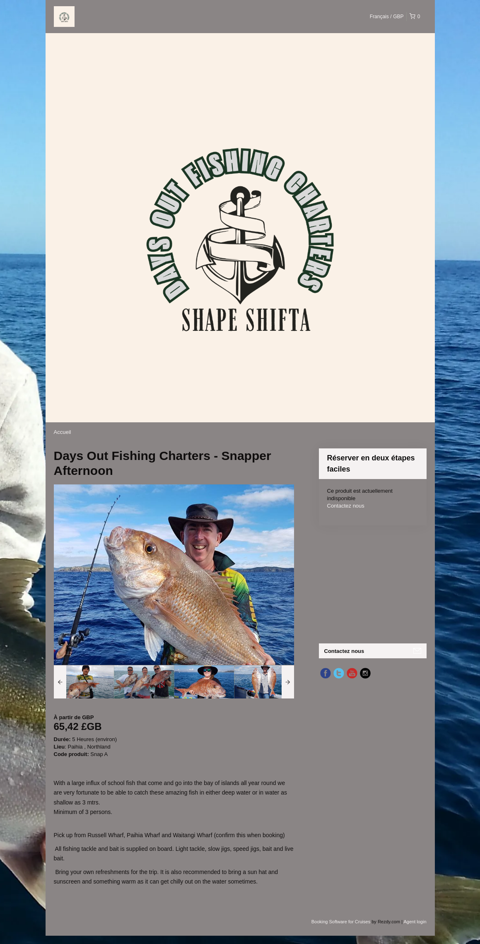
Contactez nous (345, 506)
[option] (84, 681)
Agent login (414, 921)
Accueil (62, 432)
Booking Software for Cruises (341, 921)
